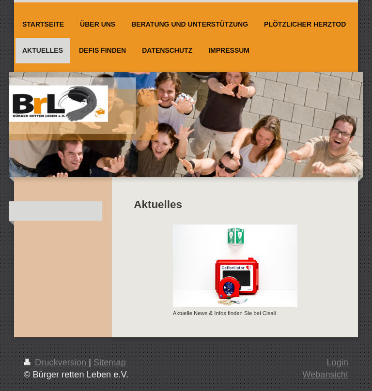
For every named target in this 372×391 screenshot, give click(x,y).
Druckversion (56, 362)
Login (337, 362)
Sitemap (109, 362)
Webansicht (325, 374)
